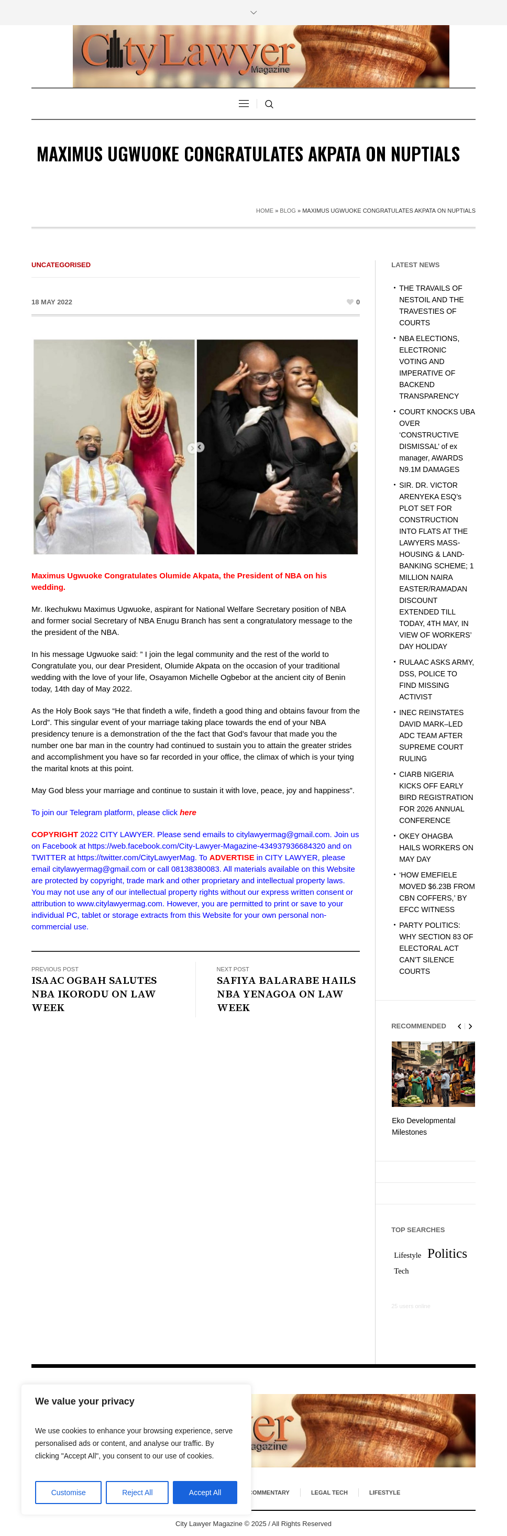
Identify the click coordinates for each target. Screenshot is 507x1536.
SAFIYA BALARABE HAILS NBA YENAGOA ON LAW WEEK (286, 994)
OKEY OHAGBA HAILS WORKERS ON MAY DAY (436, 847)
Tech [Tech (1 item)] (401, 1270)
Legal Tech (329, 1491)
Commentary (269, 1491)
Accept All (205, 1492)
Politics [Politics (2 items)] (447, 1252)
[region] (136, 1449)
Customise (68, 1492)
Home (264, 210)
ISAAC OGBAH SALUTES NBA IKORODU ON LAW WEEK (94, 994)
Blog (288, 210)
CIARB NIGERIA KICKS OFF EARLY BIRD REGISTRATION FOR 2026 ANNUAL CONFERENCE (436, 797)
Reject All (137, 1492)
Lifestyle (384, 1491)
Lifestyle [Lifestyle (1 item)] (407, 1254)
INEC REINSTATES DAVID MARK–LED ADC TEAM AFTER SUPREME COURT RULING (431, 735)
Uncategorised (61, 265)
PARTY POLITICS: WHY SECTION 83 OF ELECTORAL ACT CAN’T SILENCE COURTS (436, 948)
